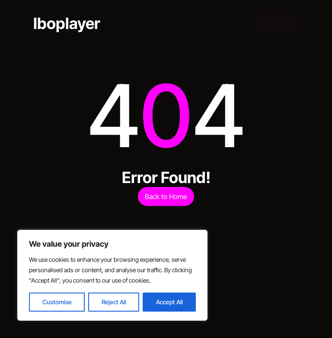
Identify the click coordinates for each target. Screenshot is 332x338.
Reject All (114, 302)
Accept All (169, 302)
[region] (112, 275)
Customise (57, 302)
